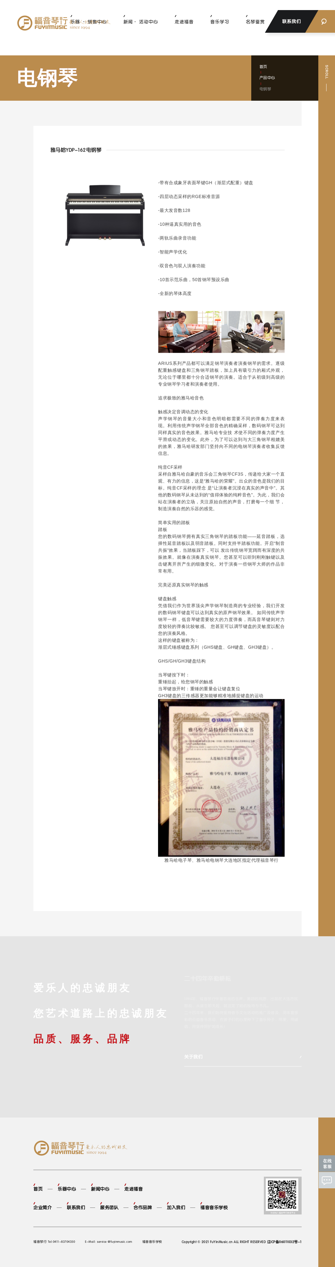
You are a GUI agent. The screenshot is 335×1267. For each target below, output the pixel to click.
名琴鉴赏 (255, 22)
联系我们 (76, 1207)
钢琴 (206, 280)
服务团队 (109, 1207)
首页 (263, 67)
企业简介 (42, 1207)
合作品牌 (142, 1207)
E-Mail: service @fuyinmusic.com (108, 1241)
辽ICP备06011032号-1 (284, 1242)
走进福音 (184, 22)
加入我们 (176, 1207)
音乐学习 (219, 22)
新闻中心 (100, 1189)
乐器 (194, 509)
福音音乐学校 (214, 1207)
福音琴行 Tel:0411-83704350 (54, 1241)
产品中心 (267, 78)
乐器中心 (67, 1189)
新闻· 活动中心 (140, 22)
